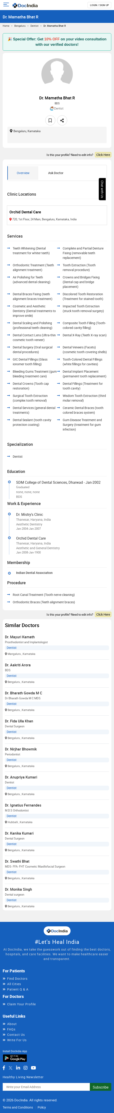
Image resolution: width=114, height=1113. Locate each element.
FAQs (11, 1029)
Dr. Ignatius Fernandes (23, 805)
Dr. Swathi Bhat (17, 861)
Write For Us (17, 1040)
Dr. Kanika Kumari (19, 833)
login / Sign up (99, 5)
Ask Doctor (55, 173)
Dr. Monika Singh (18, 889)
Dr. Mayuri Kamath (20, 636)
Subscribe (100, 1087)
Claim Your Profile (21, 1004)
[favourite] (50, 120)
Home (6, 25)
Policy (42, 1107)
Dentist (34, 25)
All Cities (14, 984)
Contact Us (16, 1034)
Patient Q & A (17, 989)
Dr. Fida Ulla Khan (19, 721)
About (12, 1024)
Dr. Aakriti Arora (18, 665)
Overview (23, 173)
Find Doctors (17, 978)
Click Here (103, 155)
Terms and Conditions (18, 1107)
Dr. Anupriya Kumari (21, 777)
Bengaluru (20, 25)
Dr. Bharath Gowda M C (23, 693)
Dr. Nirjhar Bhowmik (21, 749)
